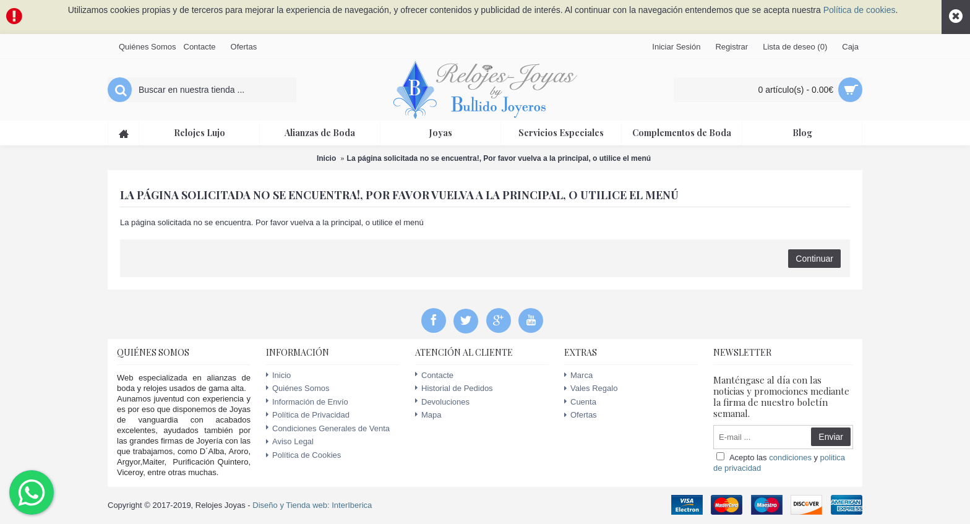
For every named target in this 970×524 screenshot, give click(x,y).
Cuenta (580, 402)
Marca (578, 375)
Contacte (434, 375)
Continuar (814, 259)
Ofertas (580, 415)
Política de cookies (859, 10)
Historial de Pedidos (454, 388)
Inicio (326, 158)
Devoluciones (442, 401)
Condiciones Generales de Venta (328, 428)
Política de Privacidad (308, 414)
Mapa (428, 414)
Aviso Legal (290, 442)
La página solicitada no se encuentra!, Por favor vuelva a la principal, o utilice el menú (499, 158)
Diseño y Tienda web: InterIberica (312, 505)
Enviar (830, 437)
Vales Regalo (590, 388)
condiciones (790, 457)
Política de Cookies (303, 455)
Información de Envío (307, 401)
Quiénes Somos (298, 388)
